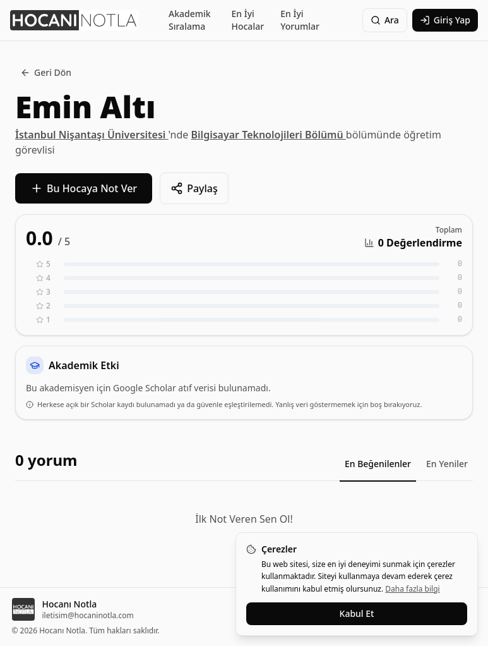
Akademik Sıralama (190, 20)
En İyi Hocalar (247, 20)
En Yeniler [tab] (447, 464)
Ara (385, 20)
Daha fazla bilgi (412, 588)
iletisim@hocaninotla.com (88, 616)
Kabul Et (357, 613)
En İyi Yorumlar (299, 20)
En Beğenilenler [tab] (378, 464)
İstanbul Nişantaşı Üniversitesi (91, 135)
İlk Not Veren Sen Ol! (243, 519)
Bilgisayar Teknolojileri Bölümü (268, 135)
